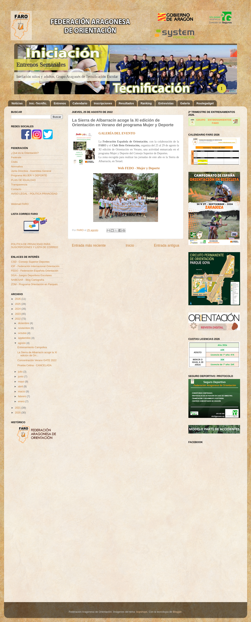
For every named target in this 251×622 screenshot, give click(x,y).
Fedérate (16, 157)
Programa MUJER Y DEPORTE (29, 175)
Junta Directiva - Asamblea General (31, 171)
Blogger (177, 611)
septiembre (24, 338)
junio (21, 376)
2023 (18, 314)
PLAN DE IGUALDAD (23, 180)
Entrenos (60, 103)
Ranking (146, 103)
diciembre (24, 323)
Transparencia (19, 184)
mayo (21, 381)
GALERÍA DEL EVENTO (116, 133)
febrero (22, 396)
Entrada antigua (166, 245)
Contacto (16, 189)
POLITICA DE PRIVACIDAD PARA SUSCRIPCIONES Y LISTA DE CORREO (34, 246)
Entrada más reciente (89, 245)
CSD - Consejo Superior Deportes (30, 261)
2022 (18, 318)
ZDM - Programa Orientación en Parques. (34, 284)
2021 (18, 407)
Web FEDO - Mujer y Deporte (139, 168)
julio (20, 371)
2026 (18, 299)
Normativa (17, 166)
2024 (18, 308)
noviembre (24, 328)
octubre (22, 333)
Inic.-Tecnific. (38, 103)
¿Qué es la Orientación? (25, 153)
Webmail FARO (20, 204)
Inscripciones (103, 103)
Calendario (80, 103)
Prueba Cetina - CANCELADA (34, 365)
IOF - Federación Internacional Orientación (35, 266)
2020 (18, 412)
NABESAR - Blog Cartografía (27, 279)
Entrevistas (165, 103)
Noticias (17, 103)
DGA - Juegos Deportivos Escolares (31, 275)
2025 (18, 304)
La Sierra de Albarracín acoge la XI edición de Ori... (37, 354)
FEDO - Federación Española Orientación (34, 270)
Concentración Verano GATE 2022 (37, 360)
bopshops (141, 611)
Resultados (126, 103)
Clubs (14, 162)
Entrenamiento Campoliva (32, 347)
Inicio (130, 245)
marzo (22, 391)
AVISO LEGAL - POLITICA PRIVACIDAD (34, 193)
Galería (185, 103)
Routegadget (205, 103)
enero (21, 401)
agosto (22, 343)
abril (20, 386)
